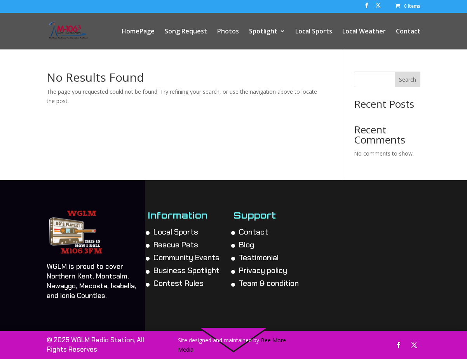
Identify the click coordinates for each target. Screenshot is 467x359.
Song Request (186, 31)
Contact (408, 31)
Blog (246, 245)
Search (407, 79)
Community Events (186, 257)
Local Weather (364, 31)
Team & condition (269, 283)
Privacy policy (263, 270)
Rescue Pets (175, 245)
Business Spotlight (186, 270)
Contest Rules (178, 283)
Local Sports (313, 31)
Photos (228, 31)
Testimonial (259, 257)
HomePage (138, 31)
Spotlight (263, 31)
